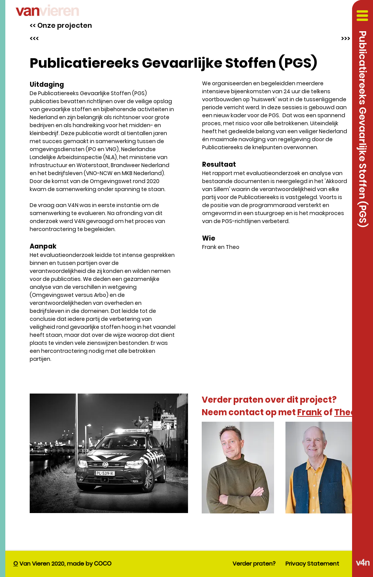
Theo (345, 412)
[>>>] (344, 38)
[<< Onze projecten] (61, 25)
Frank (309, 412)
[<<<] (49, 38)
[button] (362, 15)
